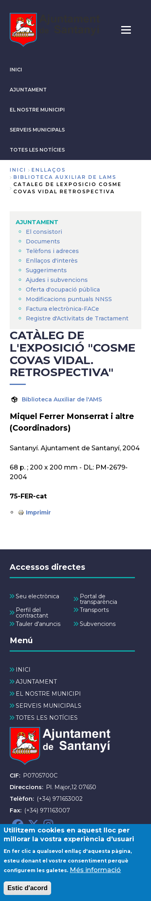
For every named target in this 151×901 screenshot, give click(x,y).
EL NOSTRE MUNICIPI (37, 110)
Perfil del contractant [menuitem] (32, 612)
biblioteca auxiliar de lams (64, 177)
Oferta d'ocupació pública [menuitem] (63, 289)
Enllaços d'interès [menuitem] (52, 260)
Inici (18, 170)
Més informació (95, 877)
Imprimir (38, 512)
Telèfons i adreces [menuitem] (52, 251)
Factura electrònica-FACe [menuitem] (62, 308)
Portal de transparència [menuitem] (98, 599)
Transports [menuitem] (94, 610)
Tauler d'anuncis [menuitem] (38, 624)
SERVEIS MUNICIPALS (37, 130)
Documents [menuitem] (43, 241)
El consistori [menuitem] (44, 231)
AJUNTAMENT (28, 90)
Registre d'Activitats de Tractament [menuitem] (77, 318)
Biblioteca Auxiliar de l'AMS (62, 399)
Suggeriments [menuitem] (46, 270)
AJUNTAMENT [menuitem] (37, 222)
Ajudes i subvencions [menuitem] (57, 279)
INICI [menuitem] (23, 669)
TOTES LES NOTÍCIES (37, 150)
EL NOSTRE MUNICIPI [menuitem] (48, 694)
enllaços (48, 170)
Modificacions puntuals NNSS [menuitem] (69, 299)
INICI (16, 70)
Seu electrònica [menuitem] (37, 596)
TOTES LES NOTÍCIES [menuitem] (47, 718)
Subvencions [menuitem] (98, 624)
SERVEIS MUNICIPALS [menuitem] (48, 706)
